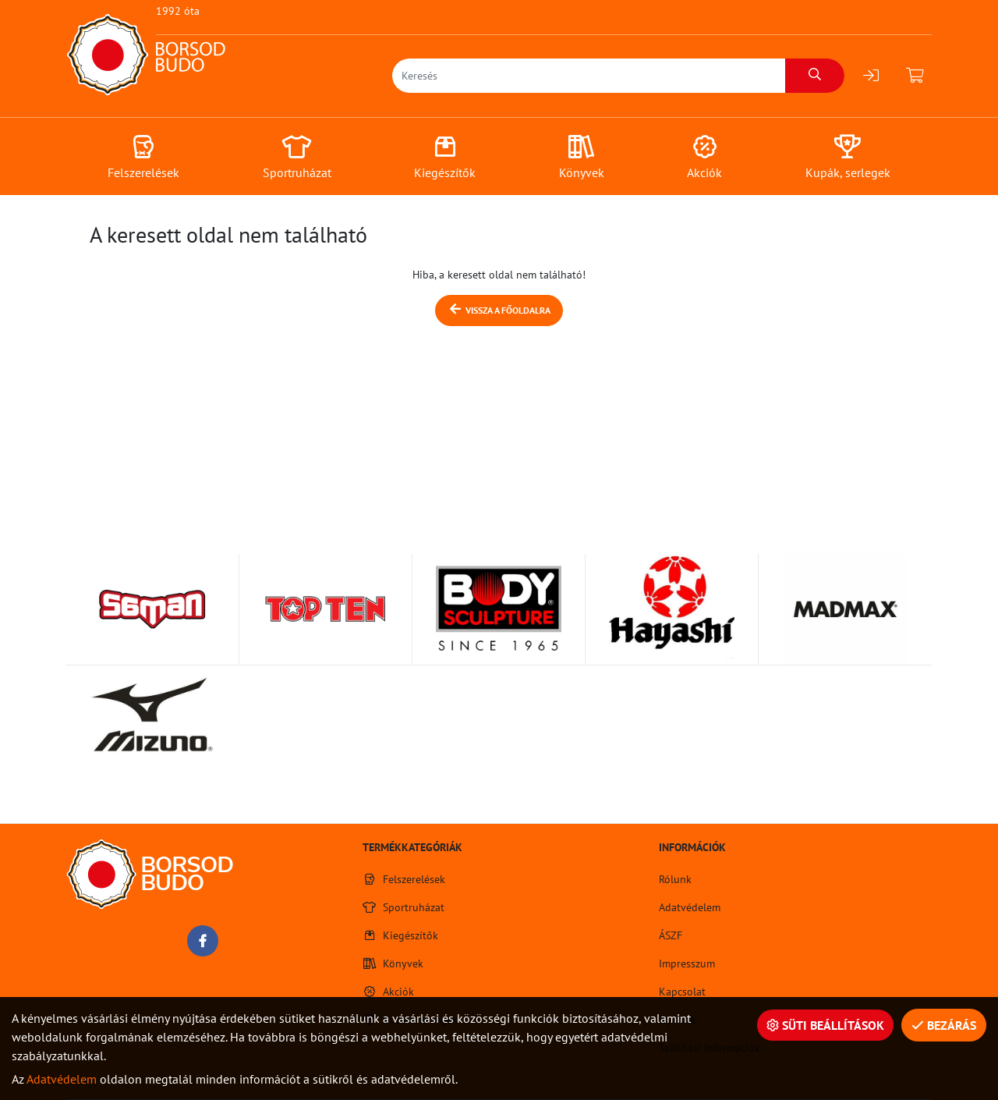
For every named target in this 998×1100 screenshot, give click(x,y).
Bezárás (943, 1025)
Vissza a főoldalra (499, 309)
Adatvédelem (62, 1079)
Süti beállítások (825, 1025)
